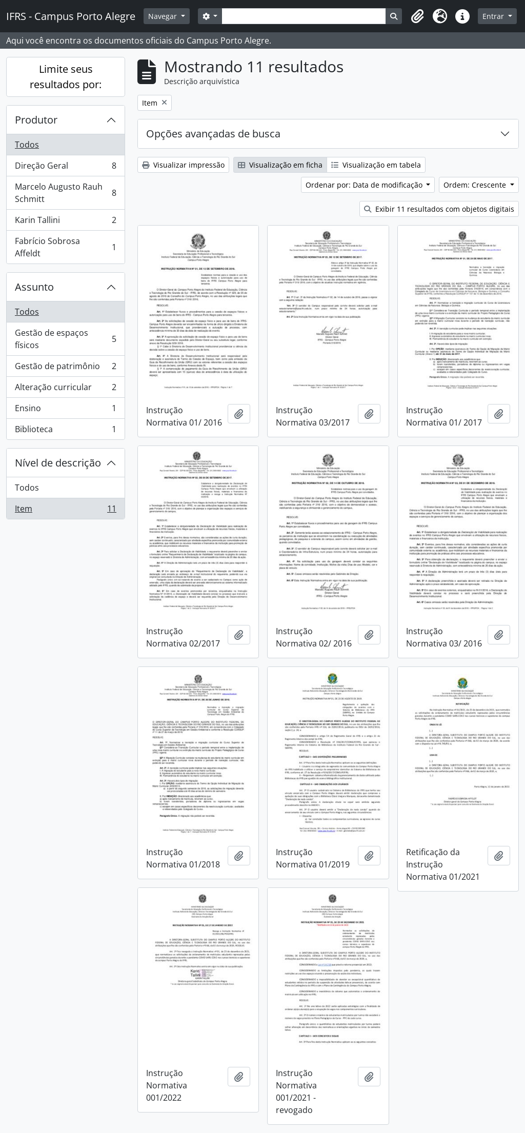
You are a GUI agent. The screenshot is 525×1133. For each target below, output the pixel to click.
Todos (27, 144)
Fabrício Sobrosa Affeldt (65, 247)
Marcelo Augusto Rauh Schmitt (65, 193)
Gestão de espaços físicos (65, 339)
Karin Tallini (65, 222)
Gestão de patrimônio (65, 368)
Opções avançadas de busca (213, 133)
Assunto (34, 287)
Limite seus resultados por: (66, 76)
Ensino (65, 410)
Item (65, 510)
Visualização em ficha (280, 165)
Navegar (163, 16)
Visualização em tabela (376, 165)
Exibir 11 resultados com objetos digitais (439, 209)
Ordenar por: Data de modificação (365, 185)
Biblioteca (65, 431)
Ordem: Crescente (475, 185)
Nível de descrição (58, 463)
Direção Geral (65, 167)
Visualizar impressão (183, 165)
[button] (417, 16)
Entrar (494, 16)
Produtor (36, 120)
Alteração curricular (65, 389)
